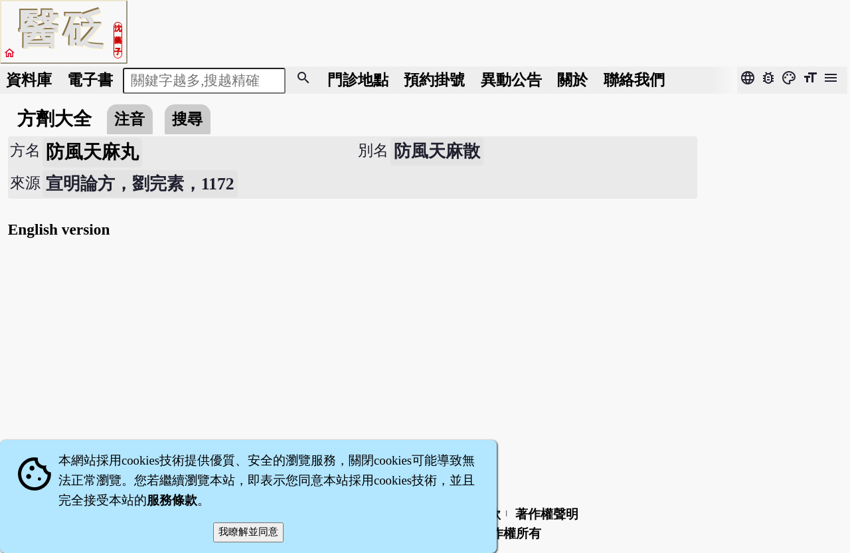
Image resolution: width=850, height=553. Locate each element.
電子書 (90, 79)
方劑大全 (54, 118)
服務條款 (172, 500)
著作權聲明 (546, 514)
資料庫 (29, 79)
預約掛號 (434, 79)
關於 (572, 79)
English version (59, 229)
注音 (129, 119)
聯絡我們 (634, 79)
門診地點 (357, 79)
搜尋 (187, 119)
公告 (511, 79)
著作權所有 (509, 533)
